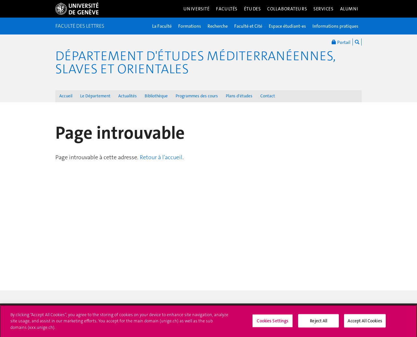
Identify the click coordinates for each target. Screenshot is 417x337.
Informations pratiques (335, 26)
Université (196, 9)
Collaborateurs (287, 9)
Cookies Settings (272, 323)
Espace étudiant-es (287, 26)
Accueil (65, 96)
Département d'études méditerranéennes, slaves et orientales (195, 62)
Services (323, 9)
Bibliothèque (156, 96)
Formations (189, 26)
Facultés (226, 9)
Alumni (349, 9)
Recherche (218, 26)
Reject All (318, 323)
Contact (267, 96)
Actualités (127, 96)
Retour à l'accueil (161, 157)
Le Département (95, 96)
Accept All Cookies (365, 323)
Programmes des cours (197, 96)
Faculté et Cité (248, 26)
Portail (341, 42)
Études (252, 9)
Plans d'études (239, 96)
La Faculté (162, 26)
